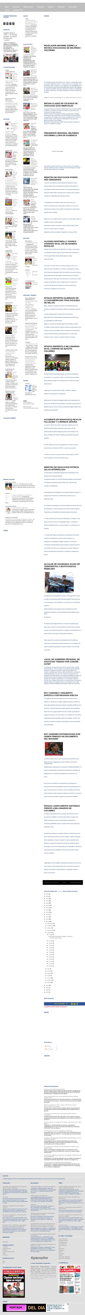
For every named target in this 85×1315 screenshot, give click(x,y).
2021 (47, 900)
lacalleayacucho (63, 1242)
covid (51, 1273)
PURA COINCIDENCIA (10, 71)
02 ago (51, 966)
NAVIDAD (51, 7)
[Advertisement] (57, 29)
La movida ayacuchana (70, 97)
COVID (27, 383)
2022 (47, 898)
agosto (49, 932)
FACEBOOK (61, 7)
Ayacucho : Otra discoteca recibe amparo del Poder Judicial (34, 91)
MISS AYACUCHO (10, 231)
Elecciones (44, 1266)
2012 (47, 921)
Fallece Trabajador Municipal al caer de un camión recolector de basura (70, 1187)
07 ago (51, 961)
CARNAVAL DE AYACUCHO (9, 370)
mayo (48, 973)
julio (48, 968)
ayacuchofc (8, 277)
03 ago (51, 963)
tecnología (61, 1253)
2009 (47, 987)
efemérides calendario (64, 1256)
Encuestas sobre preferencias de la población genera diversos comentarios (14, 1187)
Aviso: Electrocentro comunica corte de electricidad (10, 353)
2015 (47, 914)
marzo (49, 978)
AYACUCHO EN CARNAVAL (20, 508)
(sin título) (5, 1197)
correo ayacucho (63, 1238)
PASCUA (32, 1277)
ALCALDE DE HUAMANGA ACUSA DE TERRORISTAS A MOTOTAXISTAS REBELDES (62, 566)
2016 (47, 912)
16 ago (51, 945)
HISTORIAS (28, 241)
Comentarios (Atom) (66, 887)
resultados (5, 1246)
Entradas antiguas (76, 882)
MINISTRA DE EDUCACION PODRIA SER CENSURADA (61, 178)
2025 (47, 896)
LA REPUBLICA (30, 281)
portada (39, 1278)
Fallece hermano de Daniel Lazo (39, 1195)
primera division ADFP (8, 1251)
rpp (59, 1247)
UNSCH (27, 270)
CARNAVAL (40, 7)
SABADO (37, 1277)
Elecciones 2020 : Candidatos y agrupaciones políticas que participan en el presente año (15, 1225)
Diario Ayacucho (33, 200)
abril (48, 975)
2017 (47, 910)
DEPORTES (16, 7)
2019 (47, 905)
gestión (60, 1255)
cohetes (53, 1268)
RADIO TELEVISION (11, 517)
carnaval (47, 1273)
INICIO (7, 7)
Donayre (36, 1273)
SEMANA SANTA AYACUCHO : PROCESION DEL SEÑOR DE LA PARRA (42, 1214)
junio (48, 971)
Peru (32, 1272)
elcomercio (61, 1248)
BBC (4, 1261)
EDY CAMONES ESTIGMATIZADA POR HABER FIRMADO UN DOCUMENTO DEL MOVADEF (62, 736)
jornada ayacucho (63, 1240)
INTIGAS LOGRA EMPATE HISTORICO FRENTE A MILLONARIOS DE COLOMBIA (62, 808)
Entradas (48, 1046)
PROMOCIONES (18, 10)
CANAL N (5, 1255)
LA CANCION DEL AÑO (31, 344)
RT (3, 1263)
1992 (47, 990)
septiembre (50, 930)
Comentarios (49, 1049)
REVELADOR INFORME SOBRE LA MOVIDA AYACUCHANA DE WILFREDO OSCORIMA (62, 47)
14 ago (51, 950)
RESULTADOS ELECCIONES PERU (29, 403)
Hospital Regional (58, 97)
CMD (4, 1253)
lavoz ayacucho (63, 1245)
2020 (47, 903)
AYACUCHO (9, 150)
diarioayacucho (63, 1243)
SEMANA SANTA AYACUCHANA (10, 392)
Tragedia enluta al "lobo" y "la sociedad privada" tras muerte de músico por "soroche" (10, 36)
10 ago (51, 954)
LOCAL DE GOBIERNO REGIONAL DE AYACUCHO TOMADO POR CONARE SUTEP (62, 661)
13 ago (51, 952)
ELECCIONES (73, 7)
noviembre (50, 925)
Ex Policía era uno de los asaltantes (34, 142)
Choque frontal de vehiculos (33, 218)
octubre (49, 928)
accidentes (37, 1272)
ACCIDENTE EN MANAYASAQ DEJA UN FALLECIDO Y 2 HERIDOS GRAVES (62, 420)
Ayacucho (8, 122)
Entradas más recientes (51, 882)
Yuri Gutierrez (46, 1268)
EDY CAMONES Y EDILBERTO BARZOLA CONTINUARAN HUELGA (61, 694)
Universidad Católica (47, 1277)
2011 (47, 985)
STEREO (27, 342)
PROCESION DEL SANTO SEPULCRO (15, 309)
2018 (47, 907)
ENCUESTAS (9, 217)
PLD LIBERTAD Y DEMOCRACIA (30, 299)
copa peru (5, 1242)
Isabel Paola (15, 484)
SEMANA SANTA (28, 7)
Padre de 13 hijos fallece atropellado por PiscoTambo (34, 73)
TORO (41, 1277)
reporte (34, 385)
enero (49, 982)
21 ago (51, 941)
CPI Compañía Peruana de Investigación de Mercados (58, 1130)
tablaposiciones (7, 1248)
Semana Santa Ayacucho (9, 303)
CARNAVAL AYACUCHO (9, 251)
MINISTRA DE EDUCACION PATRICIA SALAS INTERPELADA (61, 468)
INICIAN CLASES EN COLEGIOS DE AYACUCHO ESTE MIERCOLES (61, 104)
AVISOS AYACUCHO (11, 350)
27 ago (51, 934)
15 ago (51, 947)
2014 (47, 917)
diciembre (50, 923)
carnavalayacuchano (10, 506)
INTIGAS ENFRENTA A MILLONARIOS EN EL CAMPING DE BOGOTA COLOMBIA (61, 348)
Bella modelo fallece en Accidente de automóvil (43, 1186)
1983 (47, 992)
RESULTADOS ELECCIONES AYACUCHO (30, 407)
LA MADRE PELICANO (31, 242)
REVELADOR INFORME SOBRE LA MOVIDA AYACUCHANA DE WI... (60, 937)
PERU (7, 198)
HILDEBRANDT (30, 257)
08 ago (51, 959)
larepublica (61, 1250)
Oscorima (78, 97)
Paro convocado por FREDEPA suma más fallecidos (57, 1162)
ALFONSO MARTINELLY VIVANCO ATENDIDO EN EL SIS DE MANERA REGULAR (60, 243)
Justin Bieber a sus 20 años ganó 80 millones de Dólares (19, 519)
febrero (49, 980)
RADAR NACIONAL (31, 357)
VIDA (26, 19)
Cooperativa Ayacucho (11, 326)
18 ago (51, 943)
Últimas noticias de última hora (10, 99)
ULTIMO (7, 10)
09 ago (51, 956)
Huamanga (42, 1273)
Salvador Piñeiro (46, 1272)
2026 (47, 894)
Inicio (64, 882)
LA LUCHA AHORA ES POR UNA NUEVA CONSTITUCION (31, 326)
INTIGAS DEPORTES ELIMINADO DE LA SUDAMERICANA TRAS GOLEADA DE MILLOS (62, 300)
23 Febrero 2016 (63, 1225)
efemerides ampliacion (64, 1258)
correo (60, 1252)
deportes (5, 1250)
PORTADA (33, 1204)
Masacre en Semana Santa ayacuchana (54, 1089)
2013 (47, 919)
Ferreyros (50, 97)
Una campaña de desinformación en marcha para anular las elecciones (11, 103)
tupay (42, 1278)
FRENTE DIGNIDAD (31, 323)
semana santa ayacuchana (40, 1270)
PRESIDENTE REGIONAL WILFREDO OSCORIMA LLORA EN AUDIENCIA (61, 134)
